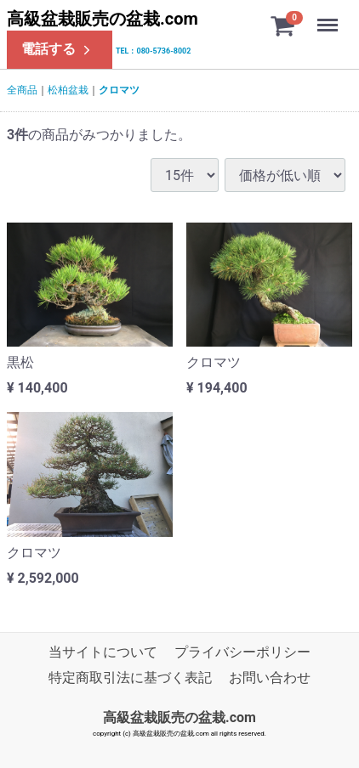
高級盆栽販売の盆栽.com (102, 18)
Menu (329, 17)
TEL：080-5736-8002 (153, 51)
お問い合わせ (270, 678)
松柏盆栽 (68, 90)
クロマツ (119, 90)
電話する (57, 49)
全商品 (22, 90)
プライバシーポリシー (242, 652)
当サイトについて (102, 652)
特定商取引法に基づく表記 (130, 678)
